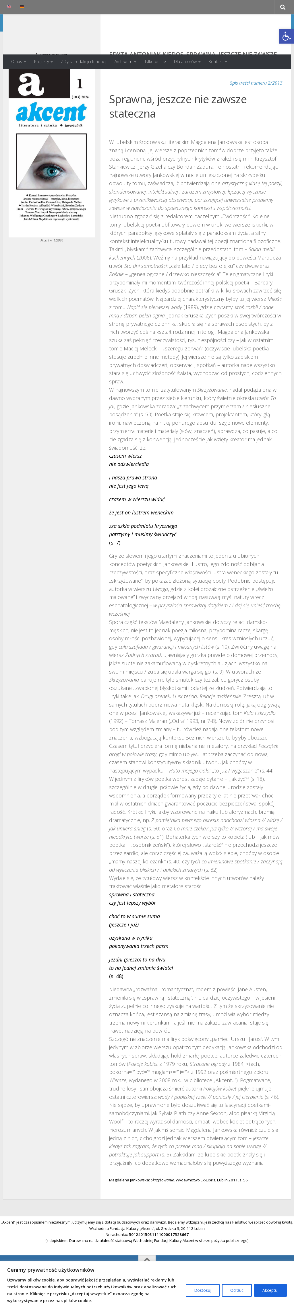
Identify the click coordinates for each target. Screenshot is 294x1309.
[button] (286, 36)
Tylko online (155, 61)
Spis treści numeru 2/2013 (253, 105)
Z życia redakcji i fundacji (84, 61)
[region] (147, 1285)
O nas (16, 61)
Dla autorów (185, 61)
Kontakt (216, 61)
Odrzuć (236, 1290)
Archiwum (123, 61)
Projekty (41, 61)
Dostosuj (202, 1290)
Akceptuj (270, 1290)
